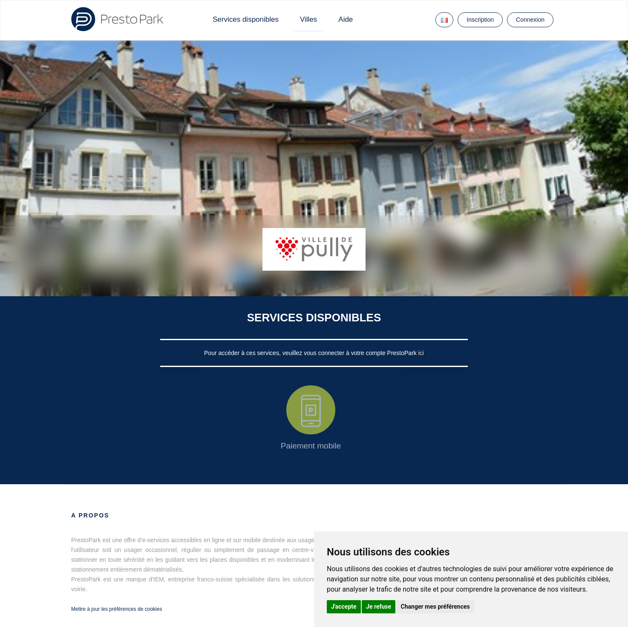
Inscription (480, 19)
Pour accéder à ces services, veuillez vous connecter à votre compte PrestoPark (311, 353)
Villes (308, 19)
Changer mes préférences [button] (435, 606)
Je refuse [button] (378, 606)
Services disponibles (246, 19)
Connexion (530, 19)
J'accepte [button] (344, 606)
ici (421, 353)
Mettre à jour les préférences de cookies (116, 609)
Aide (345, 19)
